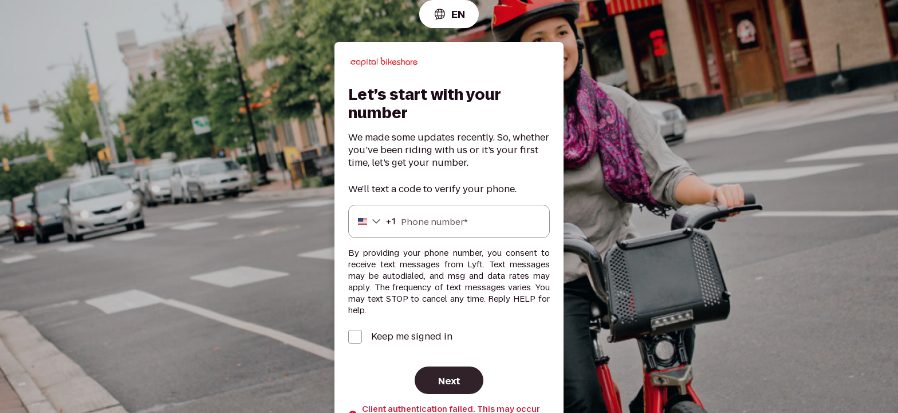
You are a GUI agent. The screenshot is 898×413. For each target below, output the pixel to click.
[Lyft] (384, 64)
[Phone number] (449, 221)
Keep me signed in (411, 336)
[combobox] (449, 14)
